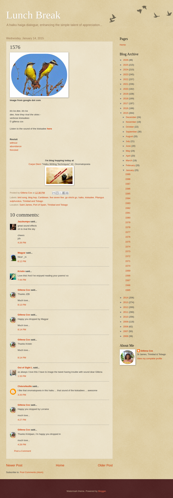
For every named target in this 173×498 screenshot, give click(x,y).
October (130, 126)
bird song (22, 197)
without (13, 143)
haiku (81, 197)
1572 (127, 256)
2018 (126, 98)
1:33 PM (22, 376)
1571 (127, 261)
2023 (126, 74)
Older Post (105, 465)
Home (60, 465)
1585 (127, 193)
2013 (126, 302)
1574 (127, 246)
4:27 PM (22, 419)
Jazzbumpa (24, 221)
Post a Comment (22, 451)
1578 (127, 227)
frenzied (14, 150)
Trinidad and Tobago (33, 201)
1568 (127, 275)
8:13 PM (22, 304)
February (130, 165)
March (129, 160)
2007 (126, 331)
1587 (127, 184)
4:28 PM (22, 444)
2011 (126, 312)
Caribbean (43, 197)
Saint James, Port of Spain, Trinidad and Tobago (44, 204)
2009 (126, 321)
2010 (126, 316)
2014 (126, 297)
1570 (127, 266)
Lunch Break (33, 15)
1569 (127, 270)
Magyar (22, 252)
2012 (126, 307)
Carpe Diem (35, 164)
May (128, 151)
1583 (127, 203)
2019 (126, 93)
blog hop (32, 197)
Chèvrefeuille (25, 386)
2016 (126, 108)
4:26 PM (22, 242)
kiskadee (89, 197)
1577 (127, 232)
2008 (126, 326)
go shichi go (71, 197)
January (130, 170)
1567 (127, 280)
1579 (127, 222)
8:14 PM (22, 329)
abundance (15, 146)
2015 (126, 113)
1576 (127, 237)
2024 (126, 69)
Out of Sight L (25, 367)
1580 (127, 217)
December (131, 117)
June (128, 146)
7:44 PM (22, 279)
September (132, 131)
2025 (126, 65)
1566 (127, 285)
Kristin (21, 271)
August (130, 136)
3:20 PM (22, 394)
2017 (126, 103)
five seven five (57, 197)
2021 (126, 84)
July (128, 141)
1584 (127, 198)
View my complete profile (149, 358)
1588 (127, 179)
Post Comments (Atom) (31, 472)
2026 (126, 60)
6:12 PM (22, 261)
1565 (127, 290)
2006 (126, 336)
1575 (127, 241)
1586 (127, 188)
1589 (127, 174)
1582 (127, 208)
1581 (127, 212)
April (128, 155)
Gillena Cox (24, 290)
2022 (126, 79)
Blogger (102, 491)
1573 (127, 251)
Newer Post (14, 465)
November (131, 122)
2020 (126, 89)
